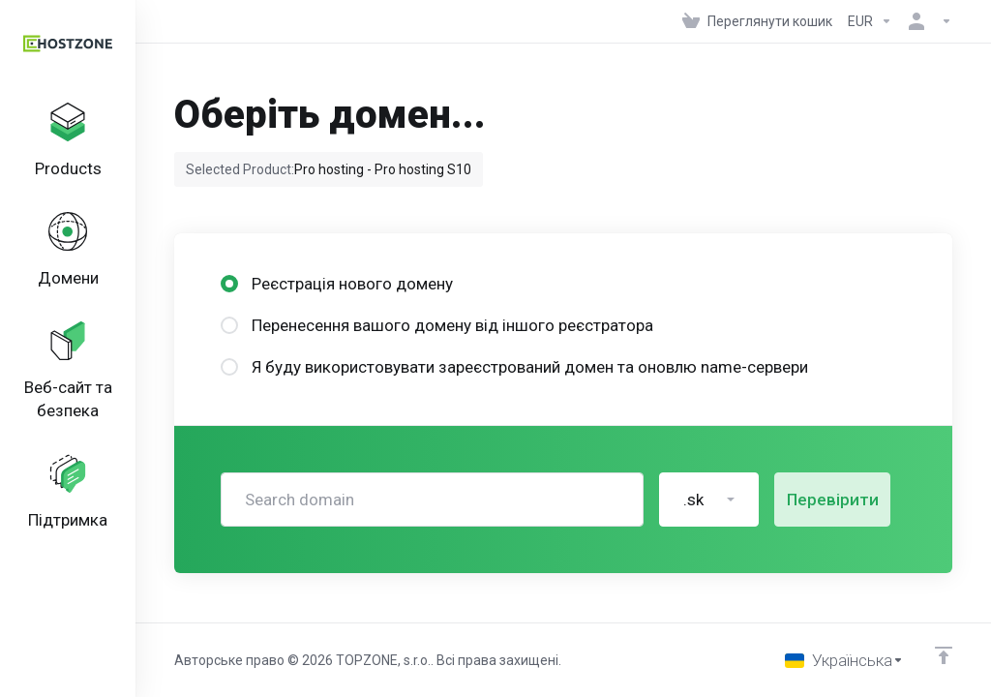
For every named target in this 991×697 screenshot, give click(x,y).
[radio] (229, 283)
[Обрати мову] (844, 660)
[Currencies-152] (870, 21)
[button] (709, 499)
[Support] (67, 493)
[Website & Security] (67, 372)
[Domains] (67, 251)
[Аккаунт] (926, 21)
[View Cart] (757, 21)
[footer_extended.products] (67, 141)
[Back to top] (943, 655)
